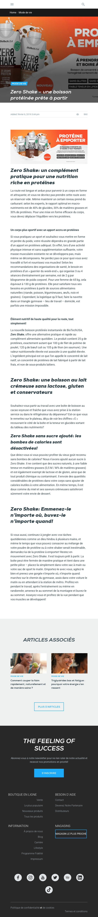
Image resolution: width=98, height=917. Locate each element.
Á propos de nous (33, 831)
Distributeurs (62, 811)
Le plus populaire (33, 805)
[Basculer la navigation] (12, 4)
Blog (40, 836)
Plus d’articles (49, 707)
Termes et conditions (76, 911)
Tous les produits (33, 816)
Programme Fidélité (32, 853)
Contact (59, 800)
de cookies (48, 907)
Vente (40, 800)
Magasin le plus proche (70, 833)
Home (13, 12)
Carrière (38, 842)
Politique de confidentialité (25, 907)
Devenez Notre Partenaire (69, 805)
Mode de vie (25, 12)
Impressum (37, 859)
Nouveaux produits (32, 811)
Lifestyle (38, 847)
